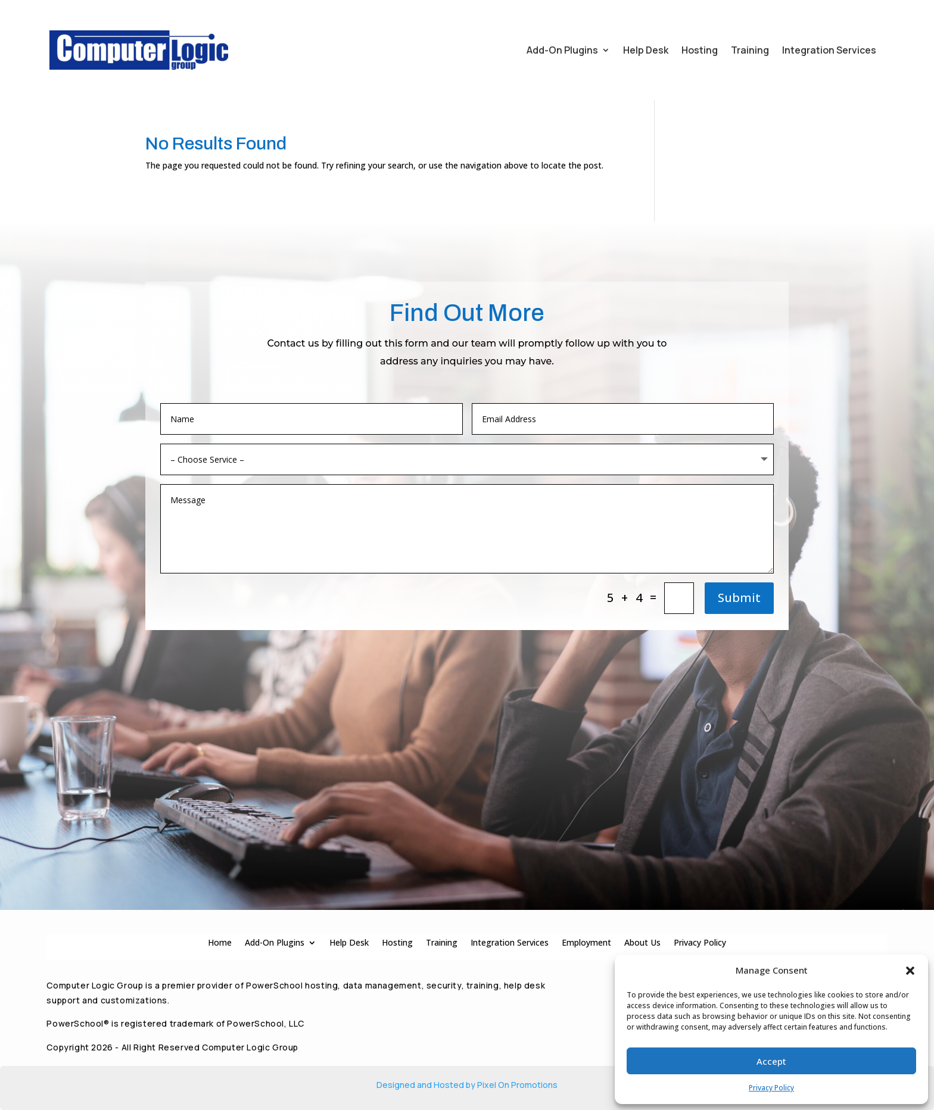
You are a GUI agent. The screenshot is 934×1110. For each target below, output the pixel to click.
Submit (739, 598)
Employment (586, 942)
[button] (910, 971)
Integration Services (829, 50)
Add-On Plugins (562, 50)
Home (220, 942)
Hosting (699, 50)
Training (750, 50)
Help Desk (645, 50)
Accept (771, 1061)
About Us (642, 942)
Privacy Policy (771, 1088)
